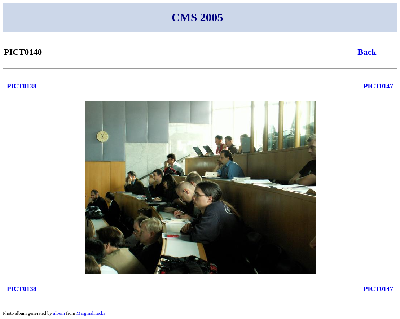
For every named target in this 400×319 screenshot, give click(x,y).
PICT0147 (378, 86)
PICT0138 (21, 86)
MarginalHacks (90, 313)
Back (366, 52)
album (59, 313)
